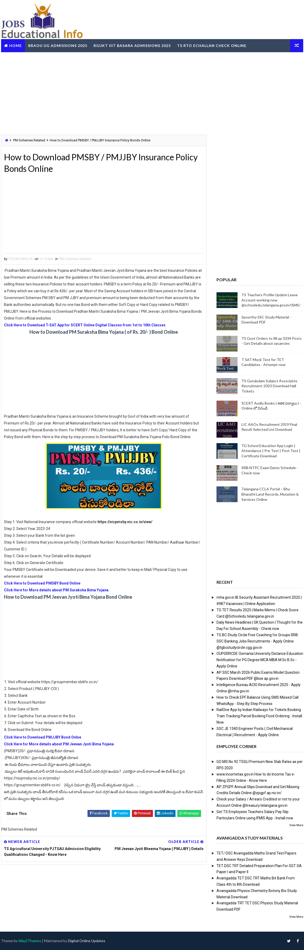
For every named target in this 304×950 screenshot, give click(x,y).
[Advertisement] (152, 93)
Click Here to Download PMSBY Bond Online (42, 583)
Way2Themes (29, 940)
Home (15, 45)
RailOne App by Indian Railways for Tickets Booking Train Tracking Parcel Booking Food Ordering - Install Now (259, 716)
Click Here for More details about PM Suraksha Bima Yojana (56, 590)
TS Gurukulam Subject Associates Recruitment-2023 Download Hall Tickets (269, 386)
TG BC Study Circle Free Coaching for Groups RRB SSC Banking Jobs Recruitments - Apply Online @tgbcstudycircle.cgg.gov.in (257, 641)
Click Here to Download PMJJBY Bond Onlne (42, 737)
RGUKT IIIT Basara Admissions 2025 (132, 45)
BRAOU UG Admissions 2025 (57, 45)
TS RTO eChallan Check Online (211, 45)
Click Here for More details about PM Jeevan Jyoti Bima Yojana (59, 744)
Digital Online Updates (86, 940)
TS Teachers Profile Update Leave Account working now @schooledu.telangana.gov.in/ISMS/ (270, 300)
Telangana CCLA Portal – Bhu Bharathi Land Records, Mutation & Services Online (270, 494)
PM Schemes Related (29, 140)
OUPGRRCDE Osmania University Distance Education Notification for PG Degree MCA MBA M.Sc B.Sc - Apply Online (260, 659)
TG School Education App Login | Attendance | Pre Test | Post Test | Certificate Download (270, 450)
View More (296, 825)
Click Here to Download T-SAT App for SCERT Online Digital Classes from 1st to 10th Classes (85, 325)
